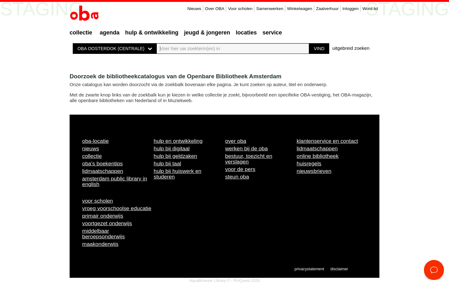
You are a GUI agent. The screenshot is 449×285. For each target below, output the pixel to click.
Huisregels (309, 163)
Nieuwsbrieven (314, 171)
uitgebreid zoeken (350, 48)
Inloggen (350, 8)
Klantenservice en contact (327, 141)
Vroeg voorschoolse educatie (116, 208)
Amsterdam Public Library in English (114, 181)
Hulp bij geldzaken (175, 156)
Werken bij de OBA (246, 148)
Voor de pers (240, 169)
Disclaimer (339, 269)
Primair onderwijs (102, 216)
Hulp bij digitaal (172, 148)
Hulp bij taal (167, 163)
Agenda (109, 32)
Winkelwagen (299, 8)
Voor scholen (240, 8)
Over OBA (214, 8)
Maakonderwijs (100, 244)
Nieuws (194, 8)
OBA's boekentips (102, 163)
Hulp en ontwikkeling (178, 141)
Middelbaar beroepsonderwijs (103, 234)
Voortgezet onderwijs (107, 223)
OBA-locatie (95, 141)
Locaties (246, 32)
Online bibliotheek (318, 156)
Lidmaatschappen (102, 171)
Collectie (81, 32)
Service (272, 32)
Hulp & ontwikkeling (151, 32)
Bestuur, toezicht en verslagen (248, 159)
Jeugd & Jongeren (207, 32)
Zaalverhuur (327, 8)
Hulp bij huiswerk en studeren (177, 174)
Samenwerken (269, 8)
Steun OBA (237, 177)
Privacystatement (309, 269)
